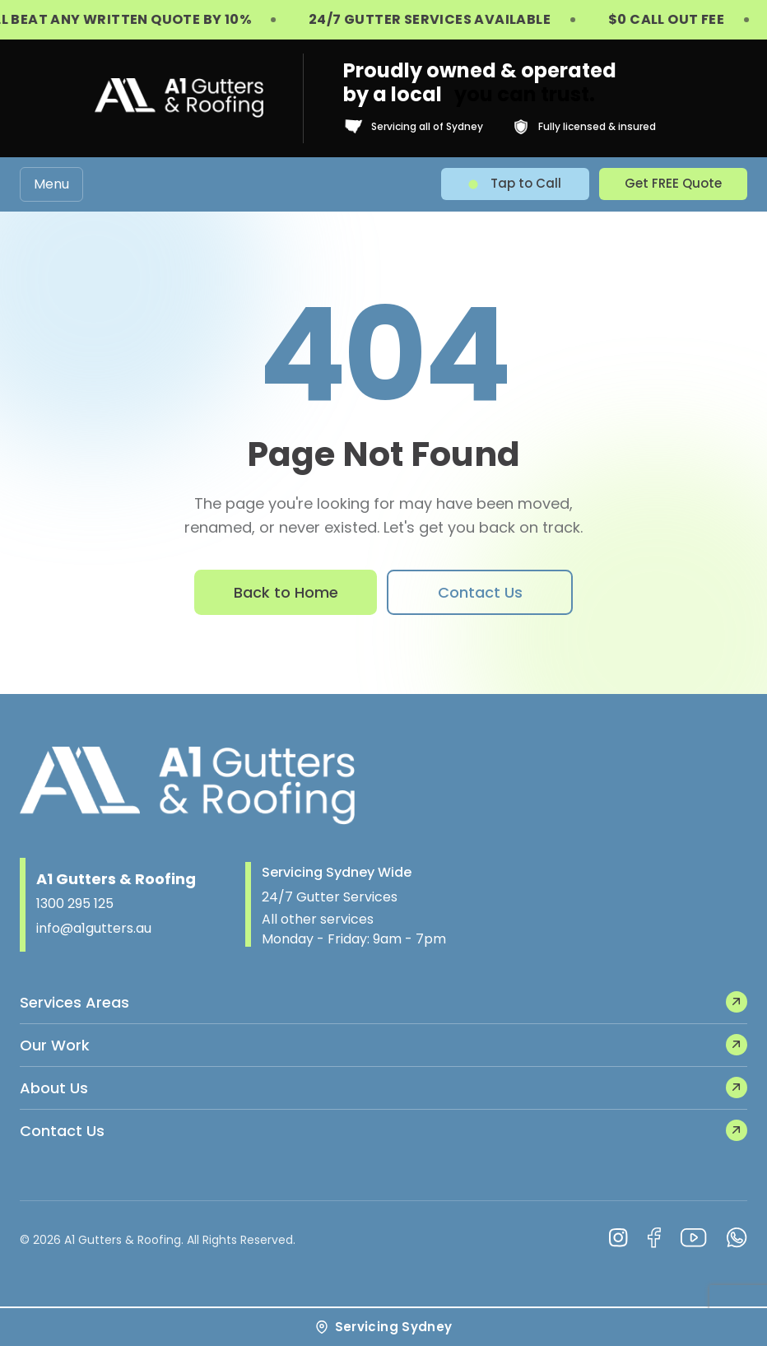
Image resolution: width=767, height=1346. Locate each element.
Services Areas (383, 1002)
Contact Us (480, 592)
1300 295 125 (75, 903)
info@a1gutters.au (93, 928)
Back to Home (286, 592)
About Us (383, 1087)
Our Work (383, 1044)
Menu (51, 184)
